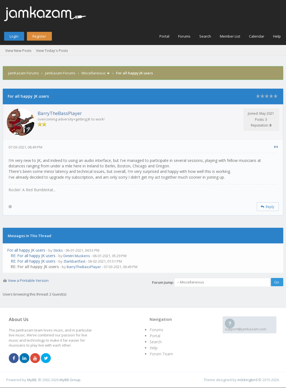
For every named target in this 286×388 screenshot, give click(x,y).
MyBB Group (70, 379)
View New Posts (18, 50)
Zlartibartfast (74, 261)
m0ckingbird (247, 379)
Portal (164, 36)
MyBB (32, 379)
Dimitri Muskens (76, 255)
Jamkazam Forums (60, 73)
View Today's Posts (52, 50)
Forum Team (161, 353)
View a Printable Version (28, 280)
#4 (275, 147)
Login (14, 36)
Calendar (256, 36)
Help (277, 36)
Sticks (58, 250)
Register (39, 36)
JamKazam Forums (23, 73)
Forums (184, 36)
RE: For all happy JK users (33, 255)
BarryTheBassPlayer (60, 113)
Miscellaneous (94, 73)
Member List (230, 36)
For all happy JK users (26, 250)
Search (205, 36)
